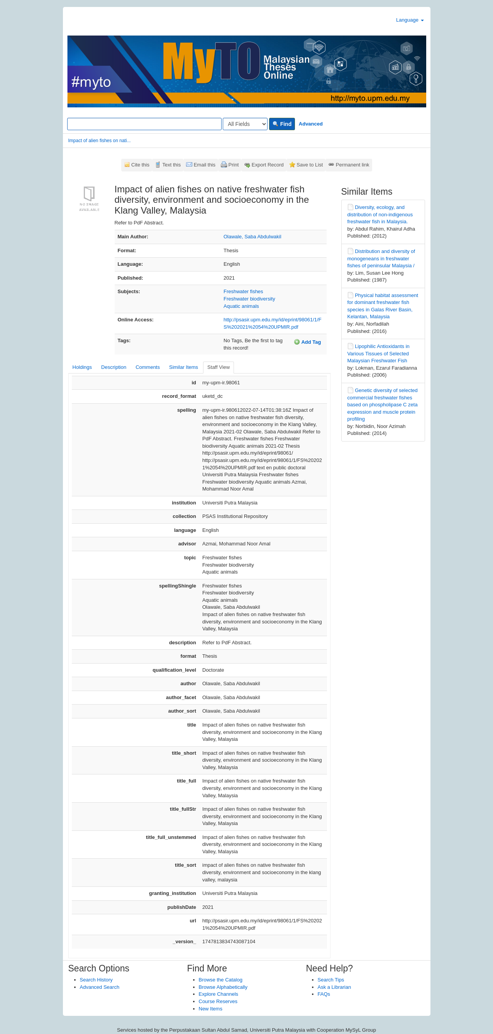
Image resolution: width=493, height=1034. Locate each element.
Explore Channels (219, 994)
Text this (171, 165)
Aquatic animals (241, 306)
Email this (204, 165)
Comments (148, 367)
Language (410, 20)
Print (234, 165)
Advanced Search (100, 987)
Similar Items (183, 367)
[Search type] (245, 124)
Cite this (140, 165)
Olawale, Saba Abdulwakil (252, 236)
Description (113, 367)
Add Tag (307, 342)
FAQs (324, 994)
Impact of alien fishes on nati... (99, 140)
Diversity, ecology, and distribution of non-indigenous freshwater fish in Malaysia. (380, 214)
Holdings (82, 367)
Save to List (309, 165)
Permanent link (352, 165)
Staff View (218, 367)
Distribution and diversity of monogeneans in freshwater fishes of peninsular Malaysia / (381, 258)
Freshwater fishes (243, 291)
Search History (96, 980)
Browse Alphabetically (223, 987)
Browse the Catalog (220, 980)
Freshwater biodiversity (249, 299)
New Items (210, 1009)
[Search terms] (144, 124)
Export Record (268, 165)
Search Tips (331, 980)
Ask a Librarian (334, 987)
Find (282, 124)
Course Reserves (218, 1001)
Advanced (311, 124)
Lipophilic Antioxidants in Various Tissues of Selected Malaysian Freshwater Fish (378, 353)
